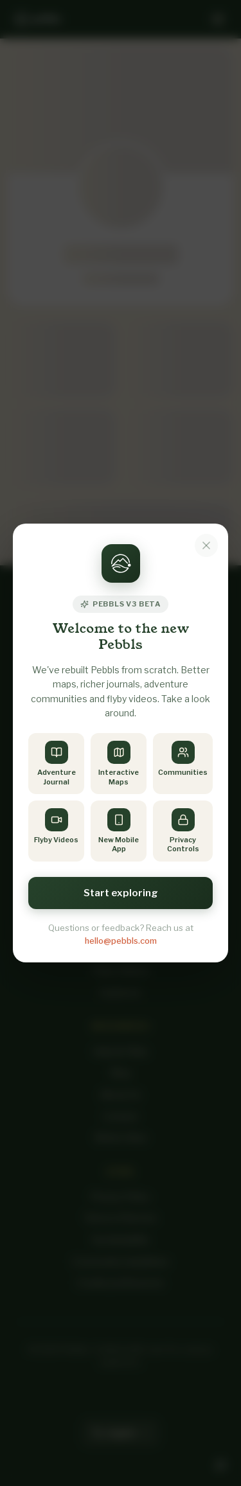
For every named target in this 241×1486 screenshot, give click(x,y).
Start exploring (121, 893)
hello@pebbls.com (121, 940)
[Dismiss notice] (206, 545)
